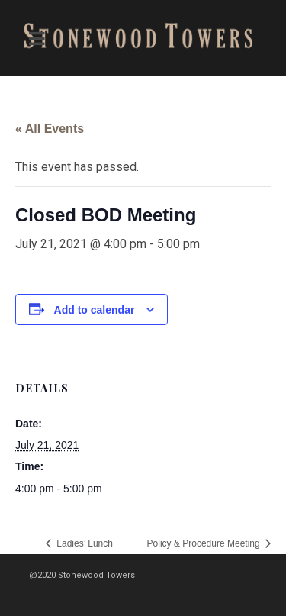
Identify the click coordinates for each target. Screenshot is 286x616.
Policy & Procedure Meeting (204, 543)
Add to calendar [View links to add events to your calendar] (94, 310)
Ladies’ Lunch (83, 543)
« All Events (49, 128)
